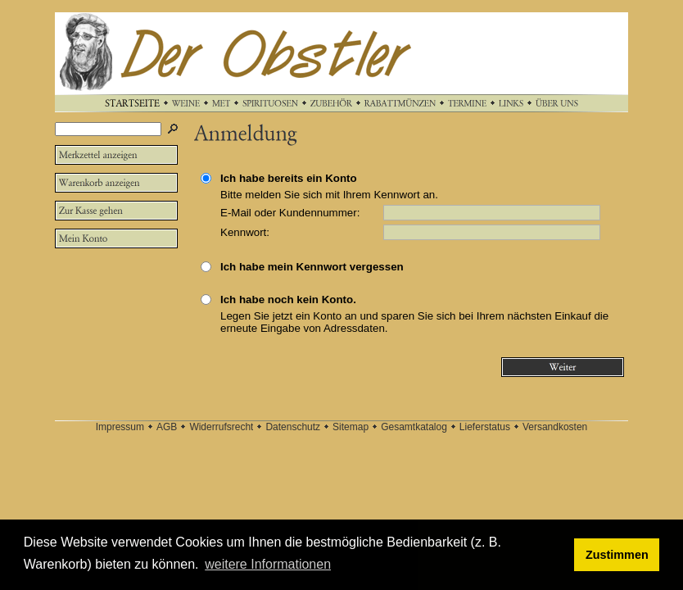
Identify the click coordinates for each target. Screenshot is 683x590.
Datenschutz (292, 427)
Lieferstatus (484, 427)
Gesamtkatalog (414, 427)
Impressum (120, 427)
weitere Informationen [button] (268, 564)
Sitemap (350, 427)
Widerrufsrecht (221, 427)
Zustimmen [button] (617, 554)
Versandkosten (554, 427)
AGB (166, 427)
